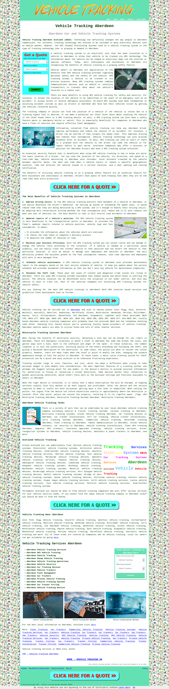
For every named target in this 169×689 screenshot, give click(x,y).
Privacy (145, 668)
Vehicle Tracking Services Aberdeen (52, 543)
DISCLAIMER (141, 19)
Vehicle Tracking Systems (120, 630)
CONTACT (131, 19)
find (31, 520)
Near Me (69, 668)
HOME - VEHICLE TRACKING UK (84, 659)
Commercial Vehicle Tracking (85, 630)
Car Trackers (58, 630)
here (56, 537)
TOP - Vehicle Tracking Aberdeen (40, 654)
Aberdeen (75, 310)
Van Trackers (138, 632)
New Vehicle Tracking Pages (39, 668)
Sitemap (24, 668)
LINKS (115, 19)
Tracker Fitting (44, 641)
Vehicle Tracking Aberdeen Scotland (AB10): (47, 40)
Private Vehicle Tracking (96, 638)
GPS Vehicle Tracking (74, 635)
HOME (108, 19)
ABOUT (122, 19)
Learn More (124, 687)
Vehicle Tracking (70, 632)
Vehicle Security (49, 635)
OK (134, 687)
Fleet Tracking (38, 630)
